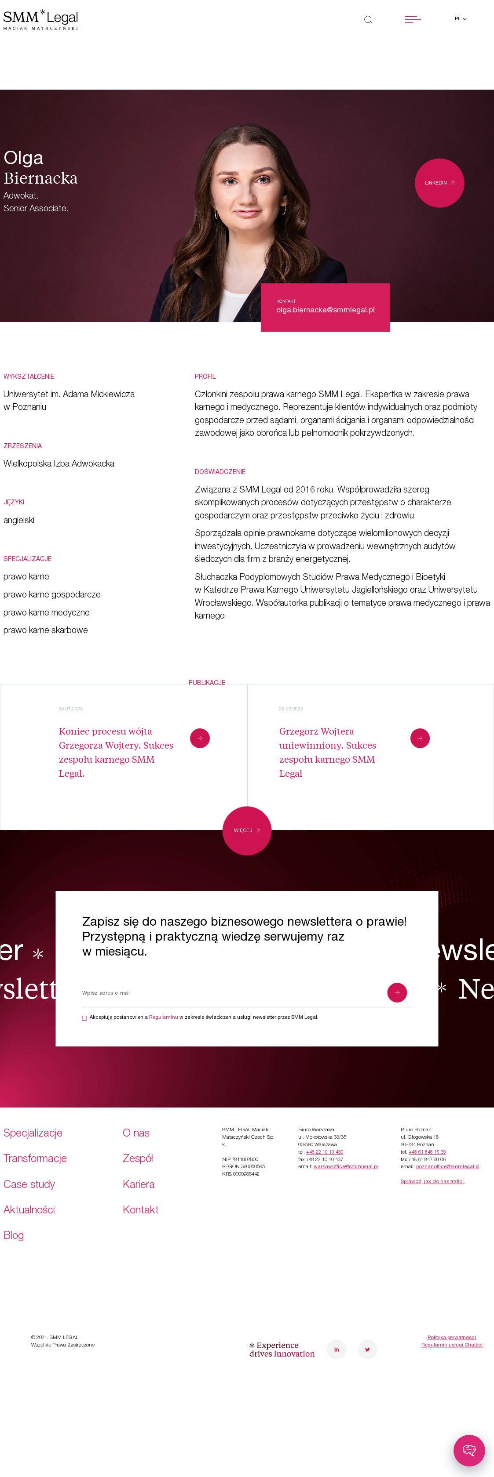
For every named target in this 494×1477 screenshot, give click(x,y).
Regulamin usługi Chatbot (452, 1296)
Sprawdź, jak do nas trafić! (433, 1132)
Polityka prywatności (452, 1288)
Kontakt (141, 1162)
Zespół (138, 1110)
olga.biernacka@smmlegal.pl (325, 311)
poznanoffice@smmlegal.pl (447, 1117)
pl (458, 19)
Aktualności (29, 1162)
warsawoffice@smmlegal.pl (346, 1117)
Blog (14, 1187)
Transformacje (35, 1110)
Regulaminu (163, 1017)
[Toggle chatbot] (469, 1450)
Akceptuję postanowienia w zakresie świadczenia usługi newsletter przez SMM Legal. (204, 1017)
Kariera (139, 1136)
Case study (29, 1136)
